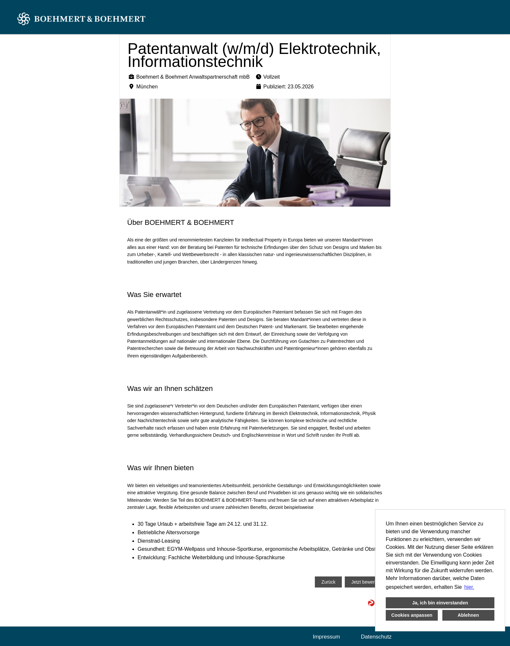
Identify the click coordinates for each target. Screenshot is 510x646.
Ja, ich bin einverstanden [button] (440, 602)
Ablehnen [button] (468, 615)
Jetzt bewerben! (367, 582)
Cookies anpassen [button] (411, 615)
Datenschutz (376, 636)
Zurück (328, 582)
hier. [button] (469, 587)
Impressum (326, 636)
